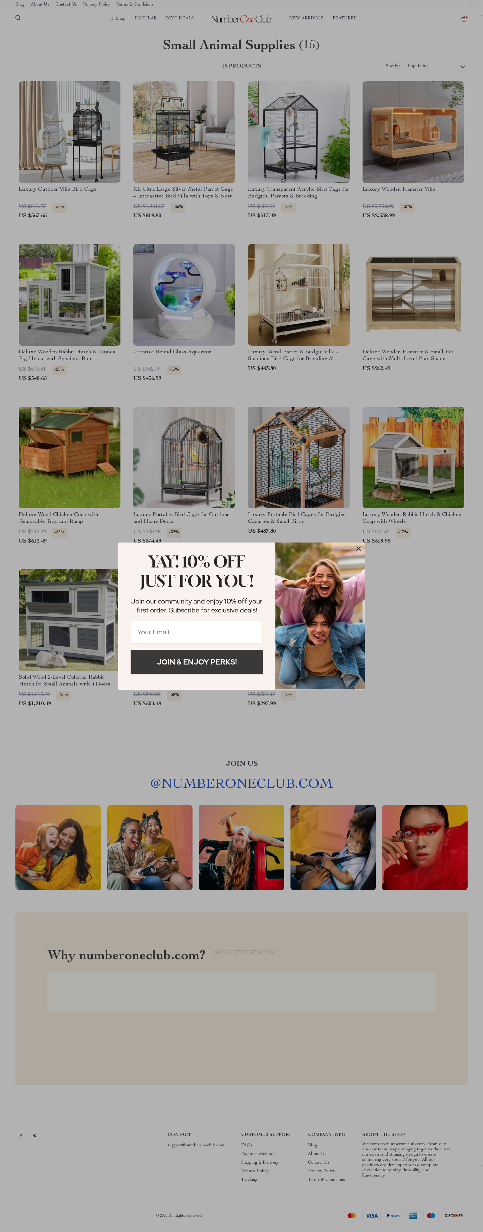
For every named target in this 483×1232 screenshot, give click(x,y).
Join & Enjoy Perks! (197, 662)
